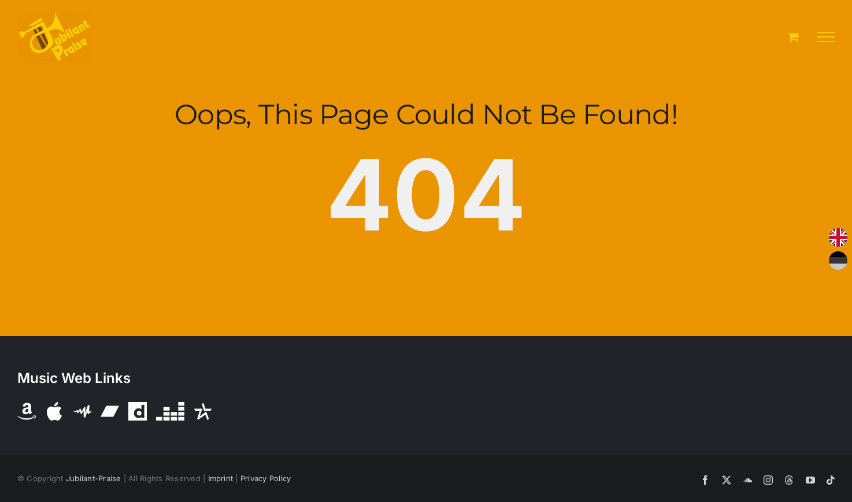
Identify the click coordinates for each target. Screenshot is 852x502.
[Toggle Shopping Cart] (793, 37)
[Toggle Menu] (826, 37)
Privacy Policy (265, 478)
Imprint (221, 478)
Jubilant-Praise (93, 478)
